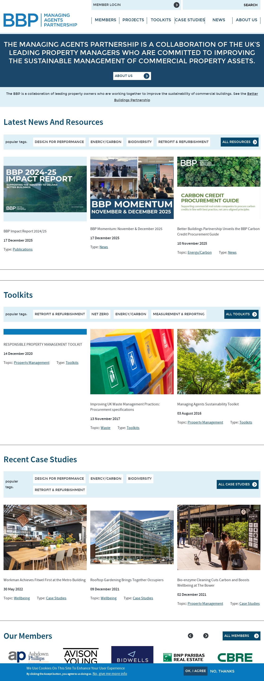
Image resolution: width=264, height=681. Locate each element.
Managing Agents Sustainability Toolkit (208, 404)
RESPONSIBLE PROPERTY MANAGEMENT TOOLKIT (43, 344)
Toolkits (161, 19)
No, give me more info (110, 673)
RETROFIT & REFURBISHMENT (60, 314)
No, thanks (222, 671)
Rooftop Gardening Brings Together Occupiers (127, 580)
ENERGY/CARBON (130, 314)
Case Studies (190, 19)
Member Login (107, 5)
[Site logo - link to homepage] (44, 20)
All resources (236, 142)
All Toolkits (238, 314)
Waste (105, 427)
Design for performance (59, 142)
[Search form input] (221, 5)
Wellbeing (22, 598)
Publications (23, 249)
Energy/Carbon (106, 142)
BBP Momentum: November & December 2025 (126, 229)
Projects (133, 19)
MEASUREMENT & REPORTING (179, 314)
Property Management (31, 362)
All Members (236, 636)
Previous (190, 635)
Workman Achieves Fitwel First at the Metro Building (45, 580)
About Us (246, 19)
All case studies (234, 484)
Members (105, 19)
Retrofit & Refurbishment (183, 142)
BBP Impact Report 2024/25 (25, 231)
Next (205, 635)
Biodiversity (140, 142)
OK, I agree (195, 671)
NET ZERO (100, 314)
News (218, 19)
